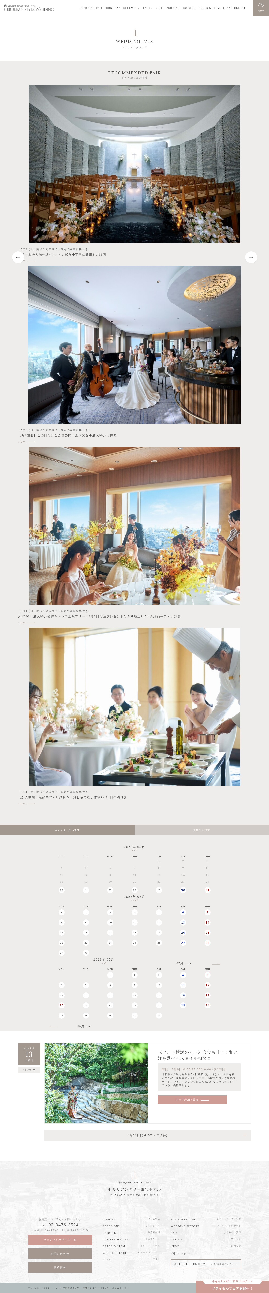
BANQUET (110, 1232)
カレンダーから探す (67, 830)
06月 (85, 1026)
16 (86, 932)
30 (183, 890)
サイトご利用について (67, 1288)
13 (183, 922)
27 (110, 890)
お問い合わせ (60, 1253)
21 (208, 932)
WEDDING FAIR (92, 8)
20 (183, 932)
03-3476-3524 (64, 1224)
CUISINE (189, 8)
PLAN (227, 8)
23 (86, 942)
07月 (183, 963)
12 (159, 922)
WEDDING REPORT (185, 1226)
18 (134, 932)
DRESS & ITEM (209, 8)
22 (61, 942)
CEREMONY (131, 8)
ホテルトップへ (120, 1288)
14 (208, 922)
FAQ (174, 1232)
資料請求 (60, 1267)
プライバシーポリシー (40, 1288)
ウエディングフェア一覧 (60, 1239)
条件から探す (201, 830)
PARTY (148, 8)
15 (61, 932)
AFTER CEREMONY (206, 1264)
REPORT (240, 8)
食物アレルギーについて (96, 1288)
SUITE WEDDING (168, 8)
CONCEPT (113, 8)
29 (159, 890)
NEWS (175, 1246)
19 (159, 932)
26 (86, 890)
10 (110, 922)
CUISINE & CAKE (116, 1239)
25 (61, 890)
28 (134, 890)
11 (134, 922)
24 (110, 942)
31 (208, 890)
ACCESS (177, 1239)
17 (110, 932)
